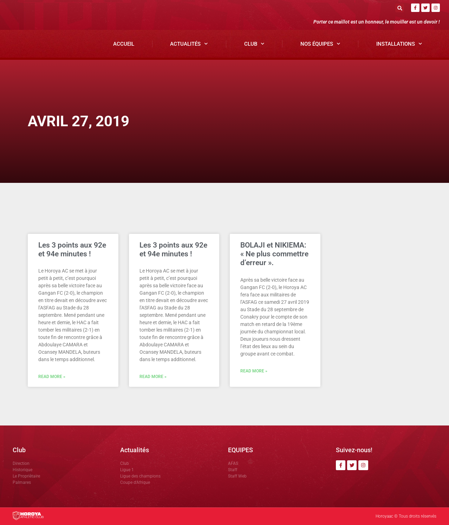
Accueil (123, 44)
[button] (399, 8)
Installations (399, 43)
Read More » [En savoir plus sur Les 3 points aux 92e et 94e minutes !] (51, 376)
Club (254, 43)
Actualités (189, 43)
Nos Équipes (320, 43)
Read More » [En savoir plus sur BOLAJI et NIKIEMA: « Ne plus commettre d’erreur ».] (253, 371)
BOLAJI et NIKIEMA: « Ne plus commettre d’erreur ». (274, 254)
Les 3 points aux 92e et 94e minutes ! (72, 249)
